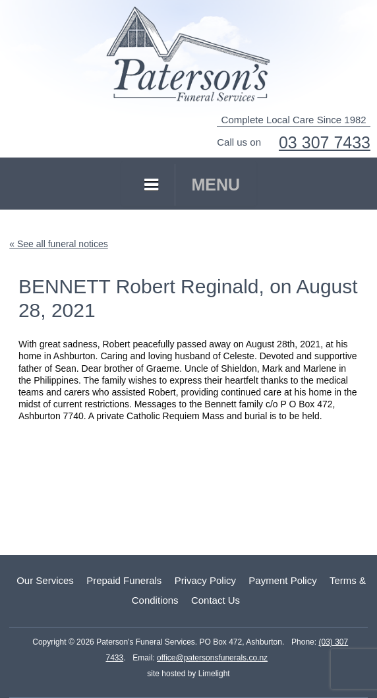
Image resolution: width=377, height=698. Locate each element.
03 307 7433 (324, 142)
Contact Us (215, 600)
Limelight (212, 673)
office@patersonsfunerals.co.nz (212, 657)
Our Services (45, 580)
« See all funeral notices (58, 244)
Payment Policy (282, 580)
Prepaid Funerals (123, 580)
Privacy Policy (205, 580)
